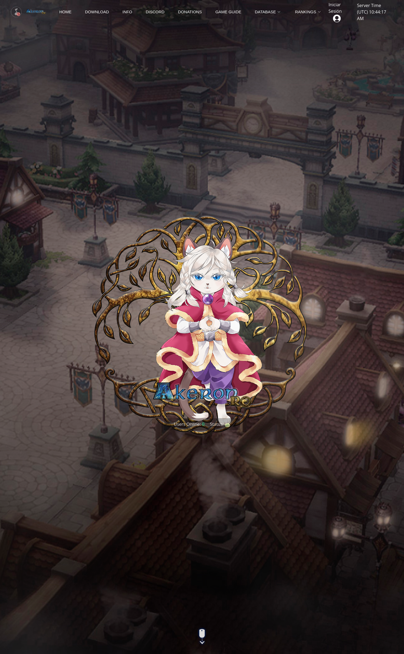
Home (65, 11)
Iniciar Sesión (335, 11)
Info (127, 11)
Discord (155, 11)
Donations (190, 11)
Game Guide (228, 11)
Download (97, 11)
